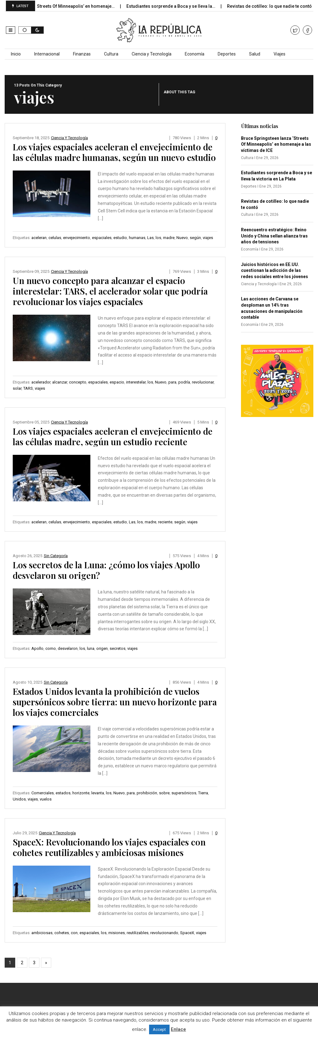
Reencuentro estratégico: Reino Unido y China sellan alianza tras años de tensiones (274, 235)
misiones (116, 932)
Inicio (16, 53)
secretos (117, 648)
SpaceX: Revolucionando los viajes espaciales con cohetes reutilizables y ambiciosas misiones (109, 847)
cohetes (61, 932)
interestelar (136, 382)
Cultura (111, 53)
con (74, 932)
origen (102, 648)
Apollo (37, 648)
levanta (97, 793)
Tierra (203, 793)
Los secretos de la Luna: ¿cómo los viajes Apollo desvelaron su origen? (106, 570)
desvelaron (68, 648)
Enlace (178, 1029)
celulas (54, 237)
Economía (194, 53)
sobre (164, 793)
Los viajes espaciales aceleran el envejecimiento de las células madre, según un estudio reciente (112, 436)
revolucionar (203, 382)
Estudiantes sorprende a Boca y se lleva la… (178, 6)
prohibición (147, 793)
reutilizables (137, 932)
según (195, 237)
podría (184, 382)
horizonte (80, 793)
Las (150, 237)
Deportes (227, 53)
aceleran (39, 237)
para (172, 382)
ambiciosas (41, 932)
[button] (10, 30)
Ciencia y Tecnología (151, 53)
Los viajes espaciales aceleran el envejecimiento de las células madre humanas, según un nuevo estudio (114, 152)
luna (90, 648)
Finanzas (82, 53)
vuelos (46, 799)
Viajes (279, 53)
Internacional (47, 53)
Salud (254, 53)
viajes (208, 237)
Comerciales (42, 793)
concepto (77, 382)
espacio (117, 382)
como (50, 648)
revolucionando (164, 932)
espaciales (101, 237)
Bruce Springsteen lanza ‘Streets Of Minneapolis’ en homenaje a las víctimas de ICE (276, 144)
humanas (137, 237)
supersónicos (183, 793)
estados (63, 793)
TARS (28, 388)
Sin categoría (56, 555)
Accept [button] (159, 1029)
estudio (120, 237)
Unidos (19, 799)
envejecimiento (76, 237)
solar (17, 388)
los (158, 237)
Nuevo (182, 237)
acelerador (40, 382)
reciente (165, 522)
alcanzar (59, 382)
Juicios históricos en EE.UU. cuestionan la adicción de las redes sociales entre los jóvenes (274, 270)
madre (169, 237)
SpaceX (187, 932)
